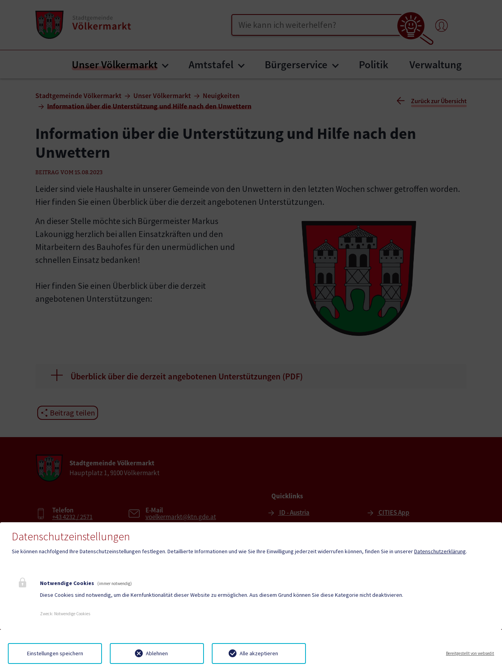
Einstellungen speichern (55, 653)
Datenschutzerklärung (440, 551)
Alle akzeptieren (259, 653)
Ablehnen (157, 653)
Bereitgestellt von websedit (470, 653)
